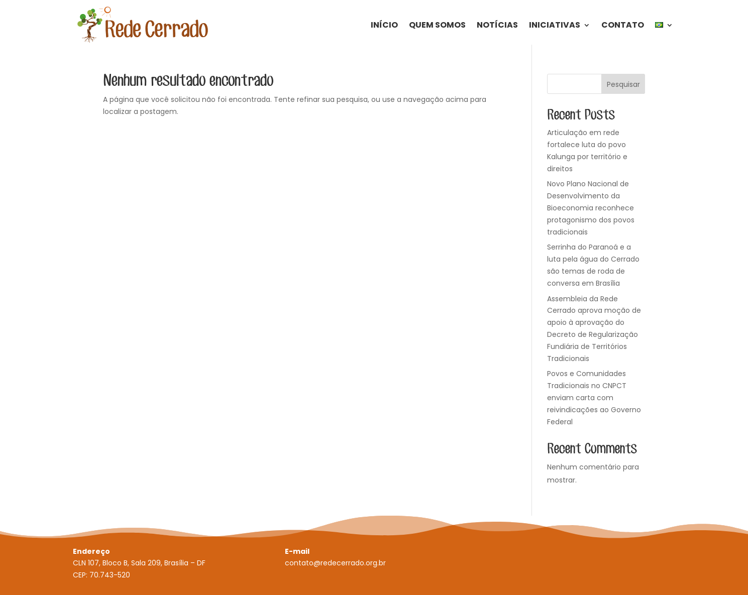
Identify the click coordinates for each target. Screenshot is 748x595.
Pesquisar (623, 84)
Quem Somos (437, 25)
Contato (622, 25)
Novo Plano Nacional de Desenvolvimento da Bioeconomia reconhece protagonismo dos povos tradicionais (590, 207)
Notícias (497, 25)
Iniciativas (554, 25)
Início (384, 25)
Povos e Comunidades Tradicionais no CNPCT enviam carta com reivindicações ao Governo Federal (594, 397)
